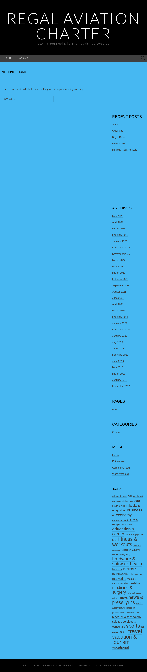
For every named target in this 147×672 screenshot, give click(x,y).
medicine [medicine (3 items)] (135, 583)
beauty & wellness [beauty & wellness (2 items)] (120, 506)
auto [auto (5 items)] (136, 501)
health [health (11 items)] (136, 563)
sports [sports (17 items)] (133, 626)
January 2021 (119, 323)
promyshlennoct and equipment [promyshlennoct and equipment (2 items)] (126, 612)
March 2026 (118, 228)
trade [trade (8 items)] (123, 632)
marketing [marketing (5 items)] (119, 578)
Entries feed (118, 461)
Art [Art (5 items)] (130, 496)
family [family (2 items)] (115, 540)
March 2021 (118, 310)
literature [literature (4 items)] (137, 574)
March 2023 (118, 272)
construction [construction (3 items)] (119, 520)
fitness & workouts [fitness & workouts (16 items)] (124, 541)
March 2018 (118, 373)
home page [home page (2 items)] (117, 569)
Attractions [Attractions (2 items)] (128, 501)
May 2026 (117, 216)
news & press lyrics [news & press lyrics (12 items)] (127, 600)
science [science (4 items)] (117, 621)
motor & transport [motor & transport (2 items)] (134, 593)
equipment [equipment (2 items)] (138, 534)
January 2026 (119, 241)
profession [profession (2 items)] (130, 608)
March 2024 (118, 260)
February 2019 (120, 354)
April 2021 (117, 304)
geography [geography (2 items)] (125, 554)
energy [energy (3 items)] (129, 534)
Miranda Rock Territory (124, 149)
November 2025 (121, 253)
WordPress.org (120, 474)
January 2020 (119, 335)
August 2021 (119, 291)
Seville (115, 124)
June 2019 (118, 348)
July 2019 (117, 342)
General (116, 432)
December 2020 (121, 329)
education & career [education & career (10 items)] (123, 531)
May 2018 (117, 367)
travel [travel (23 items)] (135, 631)
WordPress (64, 665)
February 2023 (120, 279)
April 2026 (117, 222)
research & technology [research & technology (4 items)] (126, 616)
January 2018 (119, 380)
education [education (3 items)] (127, 524)
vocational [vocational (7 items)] (120, 647)
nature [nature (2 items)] (115, 598)
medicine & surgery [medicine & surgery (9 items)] (122, 590)
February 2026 (120, 234)
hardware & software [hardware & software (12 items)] (123, 561)
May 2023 (117, 266)
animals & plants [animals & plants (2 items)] (119, 496)
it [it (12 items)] (129, 573)
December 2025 (121, 247)
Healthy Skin (119, 143)
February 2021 (120, 316)
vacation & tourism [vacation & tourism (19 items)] (124, 639)
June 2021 (118, 298)
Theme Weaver (113, 665)
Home (8, 58)
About (24, 58)
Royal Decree (119, 137)
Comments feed (121, 467)
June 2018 (118, 361)
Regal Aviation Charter (74, 26)
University (117, 130)
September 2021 (121, 285)
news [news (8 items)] (123, 597)
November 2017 (121, 386)
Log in (115, 455)
